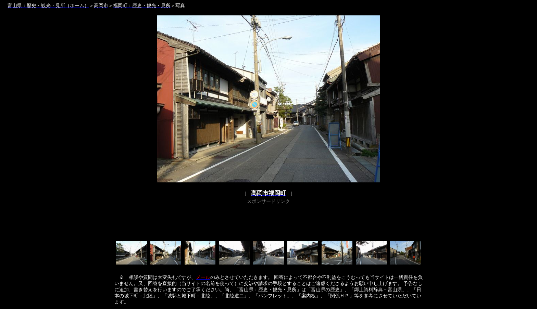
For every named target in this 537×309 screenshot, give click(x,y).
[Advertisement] (268, 221)
